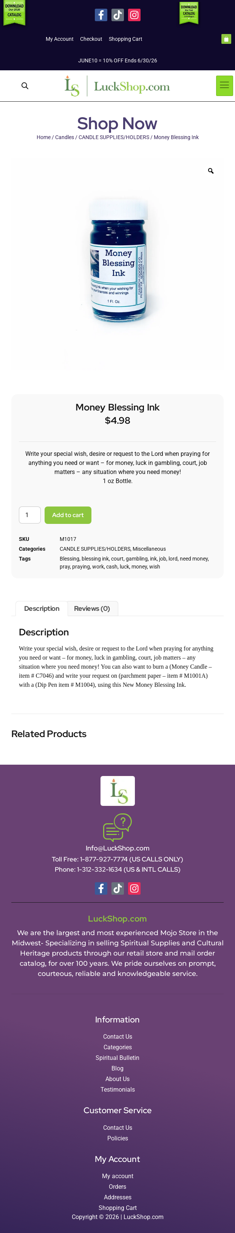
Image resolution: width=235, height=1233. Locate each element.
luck (124, 567)
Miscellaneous (149, 549)
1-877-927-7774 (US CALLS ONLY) (131, 859)
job (162, 559)
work (98, 567)
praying (81, 567)
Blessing (69, 559)
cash (112, 567)
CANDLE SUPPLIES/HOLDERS (114, 137)
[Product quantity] (30, 515)
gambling (137, 559)
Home (44, 137)
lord (173, 559)
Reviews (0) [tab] (92, 608)
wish (154, 567)
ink (153, 559)
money (139, 567)
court (117, 559)
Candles (64, 137)
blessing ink (95, 559)
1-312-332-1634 (100, 869)
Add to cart (68, 515)
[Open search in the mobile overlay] (25, 85)
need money (194, 559)
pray (65, 567)
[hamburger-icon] (224, 86)
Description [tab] (42, 608)
